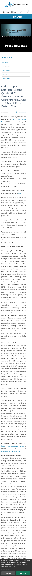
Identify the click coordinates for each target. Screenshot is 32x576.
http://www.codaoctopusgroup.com (12, 446)
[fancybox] (16, 30)
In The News (5, 70)
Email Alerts (5, 78)
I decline (8, 573)
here (19, 193)
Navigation (16, 17)
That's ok (23, 573)
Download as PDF (21, 112)
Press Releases (6, 66)
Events (4, 74)
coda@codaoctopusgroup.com (11, 451)
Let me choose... (5, 569)
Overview (4, 62)
